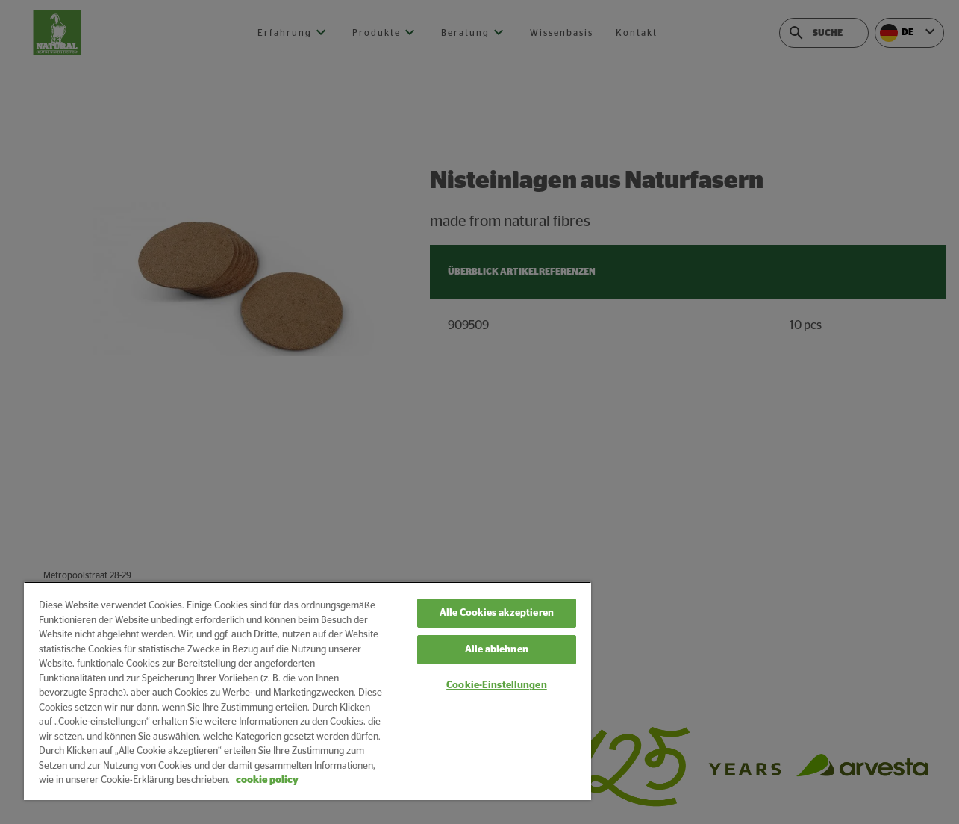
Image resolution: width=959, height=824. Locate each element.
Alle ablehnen (496, 650)
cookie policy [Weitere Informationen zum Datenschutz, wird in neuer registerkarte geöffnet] (267, 780)
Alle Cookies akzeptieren (497, 613)
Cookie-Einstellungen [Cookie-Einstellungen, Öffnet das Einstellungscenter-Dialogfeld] (496, 685)
